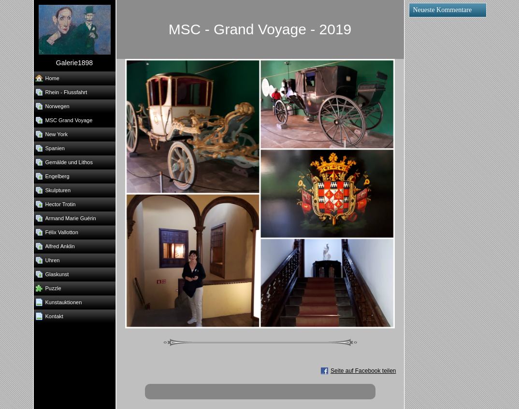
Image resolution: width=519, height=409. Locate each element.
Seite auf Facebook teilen (363, 370)
